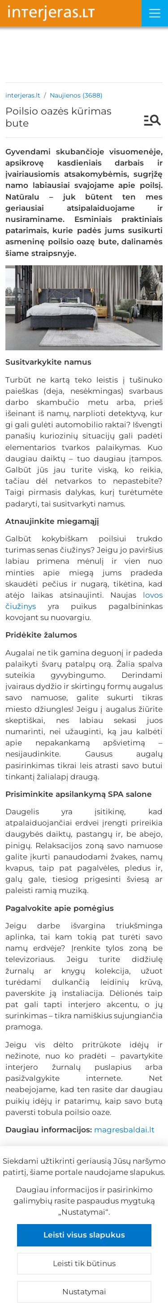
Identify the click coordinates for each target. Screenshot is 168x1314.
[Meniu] (155, 13)
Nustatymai (84, 1291)
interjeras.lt (22, 95)
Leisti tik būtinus (84, 1263)
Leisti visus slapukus (84, 1234)
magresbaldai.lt (124, 1129)
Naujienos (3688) (76, 95)
